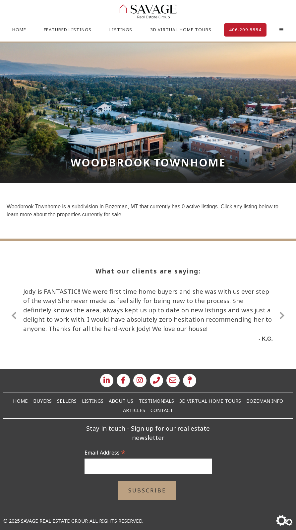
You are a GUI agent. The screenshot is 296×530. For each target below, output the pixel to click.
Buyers (42, 400)
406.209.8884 (245, 30)
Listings (120, 30)
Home (19, 30)
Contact (161, 410)
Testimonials (156, 400)
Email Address (105, 453)
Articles (134, 410)
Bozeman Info (264, 400)
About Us (121, 400)
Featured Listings (67, 30)
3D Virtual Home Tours (180, 30)
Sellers (67, 400)
